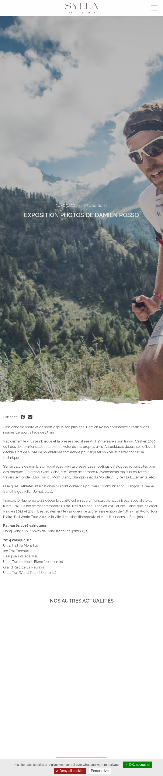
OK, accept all (137, 764)
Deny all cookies (70, 771)
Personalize (100, 771)
